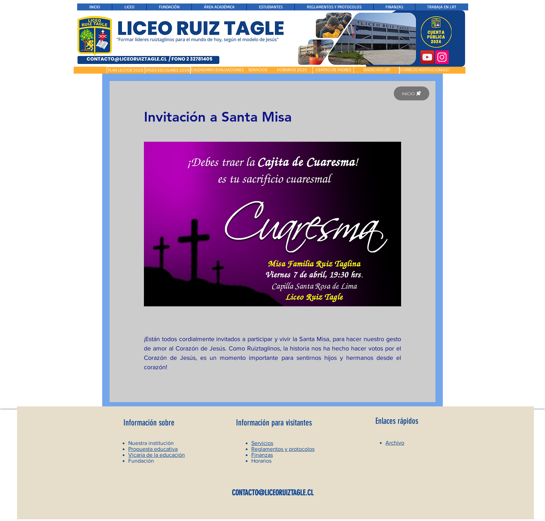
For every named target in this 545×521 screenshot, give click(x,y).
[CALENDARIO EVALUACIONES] (217, 70)
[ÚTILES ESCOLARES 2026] (167, 70)
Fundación (141, 461)
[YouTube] (427, 57)
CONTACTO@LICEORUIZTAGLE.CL (273, 492)
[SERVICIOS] (258, 70)
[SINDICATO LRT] (376, 70)
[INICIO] (411, 93)
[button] (90, 70)
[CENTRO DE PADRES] (333, 70)
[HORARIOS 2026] (292, 70)
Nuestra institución (151, 443)
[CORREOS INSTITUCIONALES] (425, 70)
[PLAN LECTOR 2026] (126, 70)
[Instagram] (442, 57)
